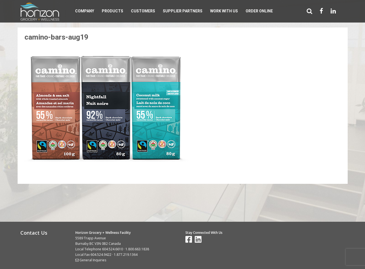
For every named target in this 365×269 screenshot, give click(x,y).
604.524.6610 (112, 249)
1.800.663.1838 (137, 249)
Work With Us (224, 11)
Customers (143, 11)
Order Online (259, 11)
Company (84, 11)
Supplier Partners (182, 11)
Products (112, 11)
